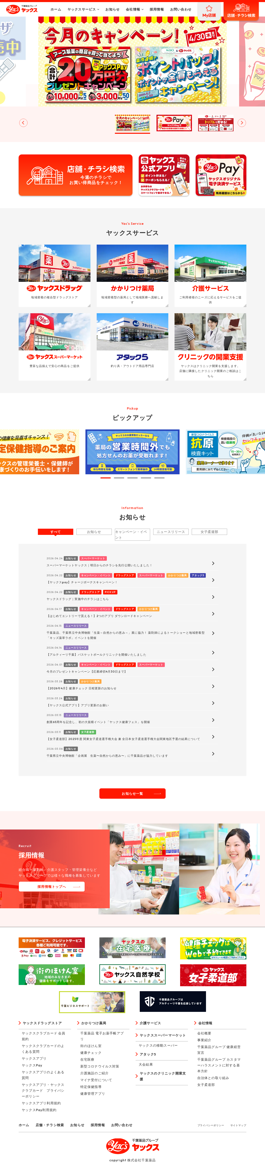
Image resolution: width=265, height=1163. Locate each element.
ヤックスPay (32, 1065)
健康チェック (91, 1053)
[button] (49, 123)
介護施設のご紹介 (94, 1073)
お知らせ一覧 (132, 793)
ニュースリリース (171, 532)
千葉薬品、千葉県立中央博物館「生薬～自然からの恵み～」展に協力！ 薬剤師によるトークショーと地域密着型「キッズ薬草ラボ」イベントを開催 (126, 635)
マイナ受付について (96, 1080)
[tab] (105, 477)
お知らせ (112, 9)
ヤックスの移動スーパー (158, 1045)
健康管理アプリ (92, 1093)
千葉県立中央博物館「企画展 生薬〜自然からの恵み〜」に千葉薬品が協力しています (107, 756)
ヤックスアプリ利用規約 (41, 1103)
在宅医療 (87, 1059)
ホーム (56, 9)
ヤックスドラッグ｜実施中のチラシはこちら (78, 599)
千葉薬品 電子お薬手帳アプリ (102, 1036)
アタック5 (148, 1054)
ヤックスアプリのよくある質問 (43, 1075)
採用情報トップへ (51, 887)
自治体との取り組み (213, 1078)
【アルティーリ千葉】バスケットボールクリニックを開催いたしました (96, 654)
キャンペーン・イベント (131, 535)
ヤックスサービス (81, 9)
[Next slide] (242, 123)
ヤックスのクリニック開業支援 (163, 1076)
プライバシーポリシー (211, 1125)
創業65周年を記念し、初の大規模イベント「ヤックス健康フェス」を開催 (98, 722)
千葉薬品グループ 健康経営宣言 (219, 1050)
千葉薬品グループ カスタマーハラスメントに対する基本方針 (219, 1065)
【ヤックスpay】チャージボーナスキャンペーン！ (82, 582)
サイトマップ (238, 1125)
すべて (55, 532)
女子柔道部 (209, 532)
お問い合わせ (181, 9)
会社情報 (133, 9)
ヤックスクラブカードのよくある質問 (43, 1049)
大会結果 (146, 1064)
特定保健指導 (91, 1087)
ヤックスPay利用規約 (39, 1110)
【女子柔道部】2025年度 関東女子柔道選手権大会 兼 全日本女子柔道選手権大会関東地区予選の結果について (123, 739)
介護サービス (150, 1023)
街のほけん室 (91, 1046)
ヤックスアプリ (34, 1058)
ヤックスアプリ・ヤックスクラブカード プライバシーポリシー (43, 1090)
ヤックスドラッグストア (42, 1023)
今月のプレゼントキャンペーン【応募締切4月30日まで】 (87, 671)
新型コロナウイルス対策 (99, 1066)
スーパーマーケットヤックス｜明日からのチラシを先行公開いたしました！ (100, 565)
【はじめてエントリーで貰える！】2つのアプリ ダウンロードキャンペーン (99, 616)
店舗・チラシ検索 (50, 1125)
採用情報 (157, 9)
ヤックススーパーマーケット (163, 1035)
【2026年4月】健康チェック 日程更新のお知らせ (82, 688)
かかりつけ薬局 (93, 1023)
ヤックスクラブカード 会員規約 (43, 1036)
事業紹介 (204, 1040)
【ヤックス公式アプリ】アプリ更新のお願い (78, 705)
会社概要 (204, 1033)
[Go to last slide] (23, 123)
